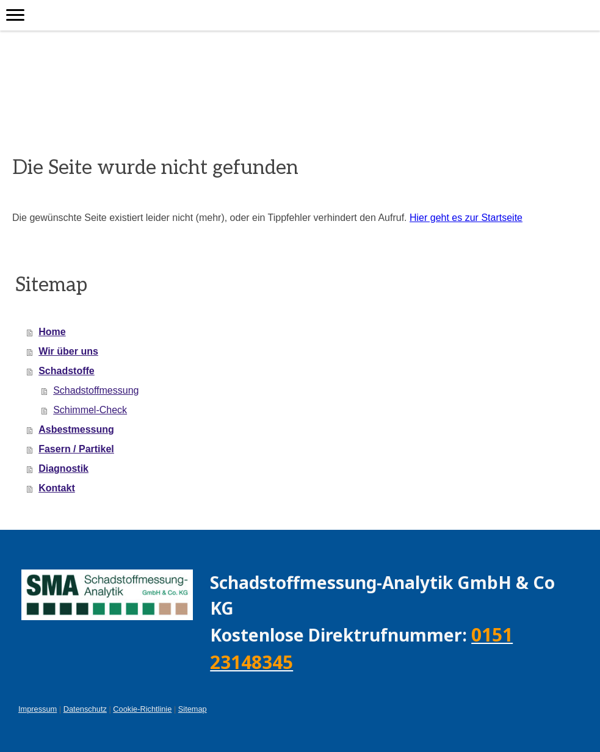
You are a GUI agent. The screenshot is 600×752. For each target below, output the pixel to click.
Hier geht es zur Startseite (466, 217)
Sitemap (192, 709)
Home (51, 332)
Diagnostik (63, 468)
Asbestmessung (76, 429)
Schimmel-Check (90, 410)
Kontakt (56, 488)
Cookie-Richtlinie (142, 709)
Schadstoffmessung (96, 390)
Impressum (37, 709)
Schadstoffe (66, 371)
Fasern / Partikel (76, 449)
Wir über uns (68, 351)
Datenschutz (85, 709)
